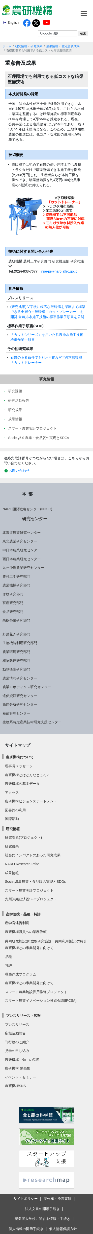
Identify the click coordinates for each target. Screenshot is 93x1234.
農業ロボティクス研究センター (26, 687)
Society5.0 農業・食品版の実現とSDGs (35, 882)
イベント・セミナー (20, 1077)
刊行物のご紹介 (17, 1042)
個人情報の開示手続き (26, 1229)
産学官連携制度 (17, 923)
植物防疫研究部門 (16, 661)
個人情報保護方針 (63, 1229)
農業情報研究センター (19, 678)
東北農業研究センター (19, 541)
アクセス (12, 792)
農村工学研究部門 (16, 577)
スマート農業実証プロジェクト (29, 890)
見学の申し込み (17, 1051)
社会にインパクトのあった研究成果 (33, 855)
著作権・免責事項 (57, 1199)
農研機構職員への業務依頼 (26, 932)
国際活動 (12, 819)
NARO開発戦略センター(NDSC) (27, 509)
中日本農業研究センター (21, 550)
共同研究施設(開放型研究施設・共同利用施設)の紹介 (46, 941)
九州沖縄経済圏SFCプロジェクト (31, 899)
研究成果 (36, 46)
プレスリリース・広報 (23, 1016)
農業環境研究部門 (16, 652)
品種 (8, 957)
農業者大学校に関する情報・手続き (42, 1219)
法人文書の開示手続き (42, 1209)
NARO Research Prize (22, 864)
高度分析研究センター (19, 704)
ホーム (6, 46)
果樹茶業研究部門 (16, 620)
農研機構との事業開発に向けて (29, 948)
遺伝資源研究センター (19, 696)
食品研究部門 (12, 612)
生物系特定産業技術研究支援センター (32, 722)
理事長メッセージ (19, 766)
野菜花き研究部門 (16, 634)
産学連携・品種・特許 (23, 914)
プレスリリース (17, 1024)
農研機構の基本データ (22, 784)
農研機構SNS (15, 1086)
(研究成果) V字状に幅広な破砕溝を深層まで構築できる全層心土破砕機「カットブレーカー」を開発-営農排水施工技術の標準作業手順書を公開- (48, 312)
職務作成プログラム (20, 974)
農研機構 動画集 (17, 1068)
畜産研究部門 (12, 603)
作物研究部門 (12, 594)
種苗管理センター (16, 713)
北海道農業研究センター (21, 533)
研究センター (34, 518)
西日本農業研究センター (21, 559)
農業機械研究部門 (16, 585)
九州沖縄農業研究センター (23, 568)
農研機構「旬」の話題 (22, 1060)
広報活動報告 (15, 1033)
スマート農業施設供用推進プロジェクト (36, 992)
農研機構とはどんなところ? (27, 775)
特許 (8, 965)
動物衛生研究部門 (16, 669)
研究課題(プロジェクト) (23, 837)
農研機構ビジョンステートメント (31, 801)
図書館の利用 (15, 810)
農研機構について (20, 757)
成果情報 (52, 46)
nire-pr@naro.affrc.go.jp (59, 271)
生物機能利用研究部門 (19, 643)
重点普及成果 (71, 46)
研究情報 (21, 46)
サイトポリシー (25, 1199)
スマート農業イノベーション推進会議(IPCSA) (41, 1000)
